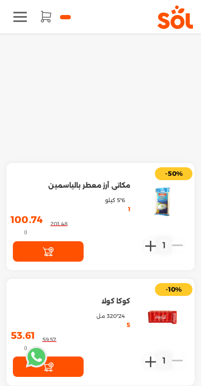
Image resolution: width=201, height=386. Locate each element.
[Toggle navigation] (20, 17)
